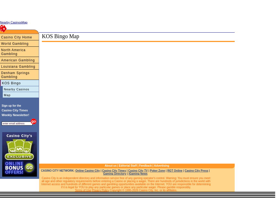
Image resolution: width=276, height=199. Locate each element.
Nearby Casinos (16, 89)
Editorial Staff (128, 165)
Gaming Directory (114, 173)
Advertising (161, 165)
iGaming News (138, 173)
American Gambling (18, 60)
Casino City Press (196, 170)
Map (7, 95)
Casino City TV (138, 170)
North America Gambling (13, 52)
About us (111, 165)
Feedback (145, 165)
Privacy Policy (100, 190)
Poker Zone (157, 170)
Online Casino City (87, 170)
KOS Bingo (11, 83)
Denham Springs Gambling (15, 75)
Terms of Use (83, 190)
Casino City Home (16, 37)
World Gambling (15, 44)
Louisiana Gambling (18, 67)
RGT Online (174, 170)
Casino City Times (114, 170)
